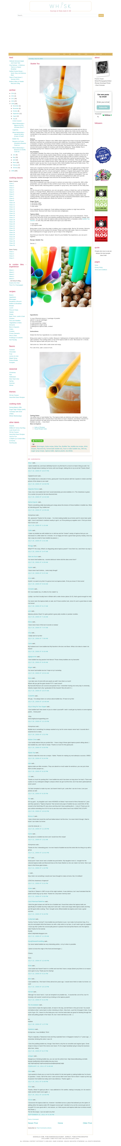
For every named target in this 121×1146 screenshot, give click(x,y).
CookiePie (31, 696)
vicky (29, 633)
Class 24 (12, 232)
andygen (30, 1056)
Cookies (11, 331)
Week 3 (11, 274)
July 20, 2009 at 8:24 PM (38, 758)
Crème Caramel (16, 121)
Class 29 (12, 243)
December (16, 106)
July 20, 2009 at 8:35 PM (38, 793)
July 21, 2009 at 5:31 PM (38, 883)
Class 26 (12, 237)
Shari (29, 1086)
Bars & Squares (14, 327)
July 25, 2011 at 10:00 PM (38, 1094)
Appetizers (12, 297)
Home (61, 54)
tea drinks (69, 451)
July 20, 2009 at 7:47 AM (38, 627)
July (14, 118)
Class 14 (12, 211)
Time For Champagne (16, 285)
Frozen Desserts (14, 333)
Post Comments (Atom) (44, 1128)
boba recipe (49, 446)
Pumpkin (12, 362)
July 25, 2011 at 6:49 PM (38, 1081)
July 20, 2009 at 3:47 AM (38, 551)
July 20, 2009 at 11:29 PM (38, 829)
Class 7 (11, 196)
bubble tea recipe (77, 446)
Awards (11, 426)
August (15, 116)
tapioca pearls (60, 451)
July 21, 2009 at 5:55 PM (38, 896)
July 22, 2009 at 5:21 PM (38, 973)
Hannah (30, 992)
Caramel (12, 349)
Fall (10, 374)
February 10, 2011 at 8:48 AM (40, 1066)
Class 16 (12, 215)
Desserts (12, 325)
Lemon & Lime (13, 356)
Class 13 (12, 209)
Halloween (12, 377)
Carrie (30, 643)
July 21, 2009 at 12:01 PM (38, 852)
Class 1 (11, 183)
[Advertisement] (60, 37)
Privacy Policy (99, 267)
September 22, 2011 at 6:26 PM (41, 1114)
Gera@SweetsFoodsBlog (36, 941)
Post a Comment (33, 1119)
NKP (29, 857)
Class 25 (12, 234)
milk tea (83, 448)
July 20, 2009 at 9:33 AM (38, 651)
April (14, 160)
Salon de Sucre (33, 556)
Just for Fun (13, 436)
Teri (29, 798)
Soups (11, 314)
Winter (11, 385)
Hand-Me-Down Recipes (17, 397)
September (16, 113)
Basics (11, 295)
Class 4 (11, 190)
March (15, 162)
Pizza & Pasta (13, 310)
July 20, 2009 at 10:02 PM (38, 811)
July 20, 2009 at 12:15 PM (38, 721)
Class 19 (12, 222)
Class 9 (11, 200)
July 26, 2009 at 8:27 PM (38, 1051)
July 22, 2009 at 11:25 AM (38, 936)
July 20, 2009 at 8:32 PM (38, 771)
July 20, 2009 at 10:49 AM (38, 701)
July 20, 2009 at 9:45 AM (38, 662)
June (14, 155)
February (15, 165)
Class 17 (12, 217)
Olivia (30, 1071)
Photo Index (74, 54)
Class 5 (11, 192)
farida (30, 965)
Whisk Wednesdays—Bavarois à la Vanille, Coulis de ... (19, 149)
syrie (29, 611)
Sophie (30, 567)
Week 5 (11, 278)
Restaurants (90, 54)
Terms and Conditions (101, 269)
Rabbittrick (31, 1029)
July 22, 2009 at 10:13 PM (38, 987)
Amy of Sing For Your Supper (37, 706)
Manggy (30, 546)
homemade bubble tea (54, 448)
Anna (29, 578)
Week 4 (11, 276)
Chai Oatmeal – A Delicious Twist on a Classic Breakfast (17, 67)
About (67, 54)
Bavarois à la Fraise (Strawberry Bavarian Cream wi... (19, 143)
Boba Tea (57, 446)
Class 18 (12, 219)
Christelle (31, 589)
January (15, 167)
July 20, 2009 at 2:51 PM (38, 734)
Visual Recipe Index (40, 429)
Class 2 (11, 185)
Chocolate (12, 352)
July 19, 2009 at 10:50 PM (38, 484)
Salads (11, 312)
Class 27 (12, 239)
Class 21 (12, 226)
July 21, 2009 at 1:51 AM (38, 839)
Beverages (12, 299)
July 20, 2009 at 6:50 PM (38, 747)
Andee (30, 888)
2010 (12, 101)
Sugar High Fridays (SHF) (17, 409)
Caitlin (30, 530)
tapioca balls (49, 451)
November (16, 108)
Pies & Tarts (13, 335)
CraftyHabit (31, 919)
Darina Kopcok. (33, 502)
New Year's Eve (14, 379)
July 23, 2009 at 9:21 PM (38, 1000)
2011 (12, 98)
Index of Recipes (39, 427)
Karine (30, 834)
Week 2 (11, 272)
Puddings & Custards (16, 337)
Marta (30, 678)
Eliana (30, 622)
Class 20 (12, 224)
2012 (12, 96)
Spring (11, 381)
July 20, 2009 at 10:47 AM (38, 691)
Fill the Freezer (14, 395)
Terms (98, 54)
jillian (29, 979)
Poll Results (13, 443)
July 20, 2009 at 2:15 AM (38, 525)
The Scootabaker (33, 1005)
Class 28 (12, 241)
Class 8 (11, 198)
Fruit (10, 354)
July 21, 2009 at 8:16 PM (38, 914)
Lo (29, 873)
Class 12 (12, 207)
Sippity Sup (31, 752)
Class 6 (11, 194)
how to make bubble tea (71, 448)
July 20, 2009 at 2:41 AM (38, 541)
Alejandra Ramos (33, 489)
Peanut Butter (13, 360)
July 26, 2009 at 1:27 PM (38, 1024)
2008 (12, 171)
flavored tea (41, 448)
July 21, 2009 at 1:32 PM (38, 868)
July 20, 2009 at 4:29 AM (38, 562)
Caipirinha (15, 130)
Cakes (11, 329)
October (15, 111)
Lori (29, 776)
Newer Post (33, 1123)
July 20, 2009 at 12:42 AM (38, 497)
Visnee (30, 1099)
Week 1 (11, 270)
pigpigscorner (32, 656)
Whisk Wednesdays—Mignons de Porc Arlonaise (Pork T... (18, 125)
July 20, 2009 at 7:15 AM (38, 617)
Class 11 (12, 205)
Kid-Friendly (13, 340)
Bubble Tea (15, 139)
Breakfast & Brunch (15, 301)
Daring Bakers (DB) (15, 407)
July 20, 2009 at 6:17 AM (38, 606)
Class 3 (11, 188)
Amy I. (30, 463)
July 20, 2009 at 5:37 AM (38, 573)
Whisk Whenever (107, 54)
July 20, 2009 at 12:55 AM (38, 510)
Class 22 (12, 228)
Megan (30, 667)
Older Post (87, 1123)
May (14, 157)
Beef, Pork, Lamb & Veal (17, 316)
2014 (12, 93)
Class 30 (12, 245)
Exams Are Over (14, 283)
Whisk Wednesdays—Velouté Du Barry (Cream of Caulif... (18, 134)
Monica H (31, 816)
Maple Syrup (13, 358)
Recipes (82, 54)
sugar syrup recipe (37, 451)
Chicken (11, 318)
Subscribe (103, 107)
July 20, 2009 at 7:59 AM (38, 638)
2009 (12, 103)
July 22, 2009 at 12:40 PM (38, 960)
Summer (12, 383)
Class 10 (12, 202)
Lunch (11, 308)
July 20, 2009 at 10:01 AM (38, 673)
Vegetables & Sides (15, 323)
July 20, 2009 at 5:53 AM (38, 584)
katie (29, 763)
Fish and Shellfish (15, 320)
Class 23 (12, 230)
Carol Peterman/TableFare (36, 901)
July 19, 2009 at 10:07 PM (38, 471)
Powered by (103, 115)
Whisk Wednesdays (15, 416)
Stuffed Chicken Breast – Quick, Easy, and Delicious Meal (17, 73)
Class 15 (12, 213)
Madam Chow (32, 739)
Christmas (12, 372)
